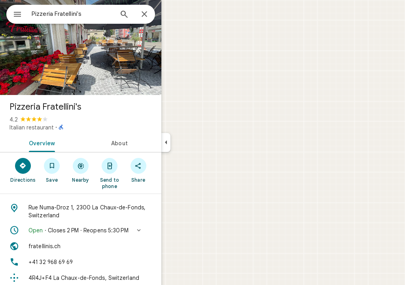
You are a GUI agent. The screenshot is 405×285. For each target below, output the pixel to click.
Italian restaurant (60, 127)
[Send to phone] (137, 173)
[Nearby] (109, 169)
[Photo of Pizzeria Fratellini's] (109, 47)
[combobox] (93, 14)
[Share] (166, 169)
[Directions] (51, 169)
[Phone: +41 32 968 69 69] (109, 262)
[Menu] (14, 13)
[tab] (69, 142)
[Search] (152, 15)
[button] (109, 230)
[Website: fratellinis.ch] (109, 246)
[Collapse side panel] (194, 142)
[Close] (173, 15)
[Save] (80, 169)
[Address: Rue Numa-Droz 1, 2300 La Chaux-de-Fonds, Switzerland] (109, 211)
